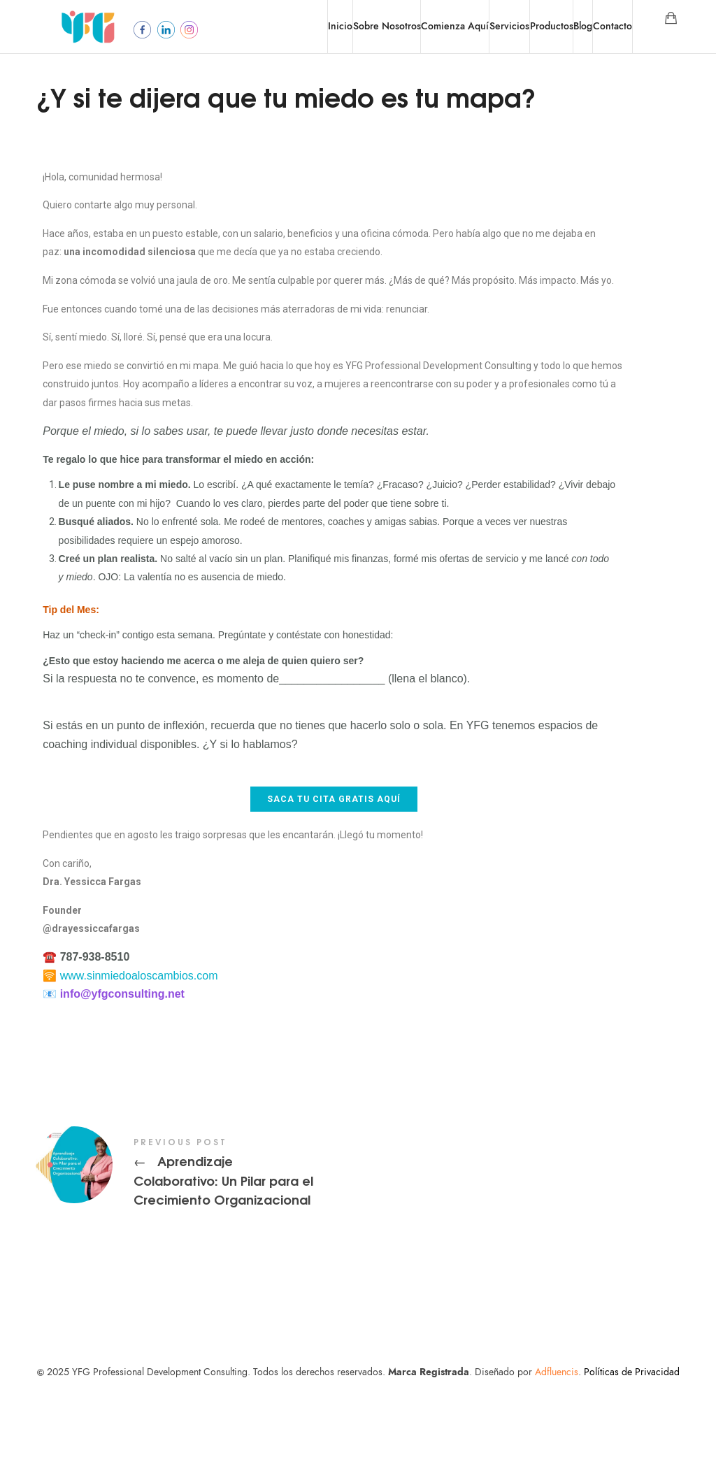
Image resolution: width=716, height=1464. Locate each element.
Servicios (509, 26)
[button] (333, 865)
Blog (582, 26)
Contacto (612, 26)
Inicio (340, 26)
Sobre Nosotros (387, 26)
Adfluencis (556, 1438)
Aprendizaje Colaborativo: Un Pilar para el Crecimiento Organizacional (333, 1240)
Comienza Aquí (455, 26)
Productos (551, 26)
